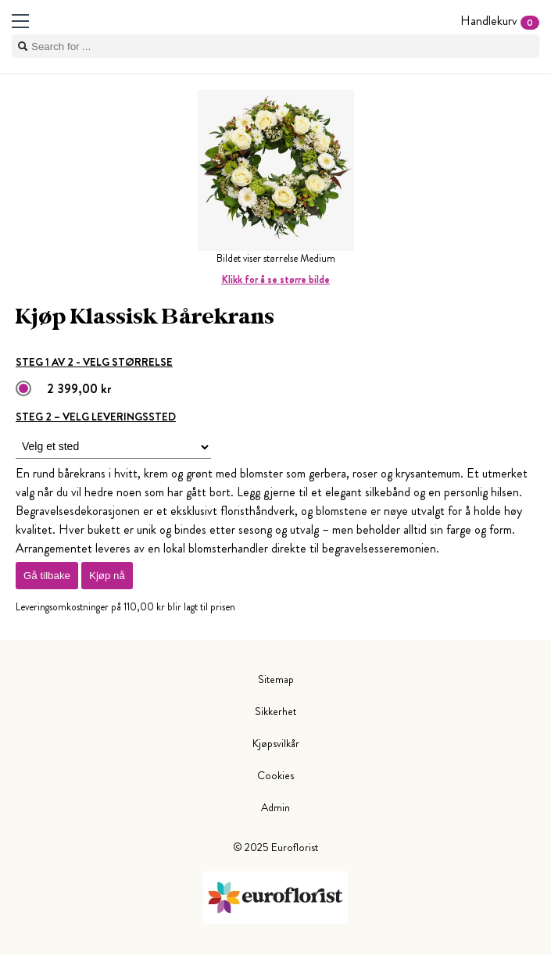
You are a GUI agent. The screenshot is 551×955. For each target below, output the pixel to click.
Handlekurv (499, 21)
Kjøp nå (107, 575)
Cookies (275, 775)
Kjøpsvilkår (275, 743)
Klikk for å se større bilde (275, 279)
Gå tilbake (46, 575)
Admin (275, 807)
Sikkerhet (275, 711)
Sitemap (276, 679)
